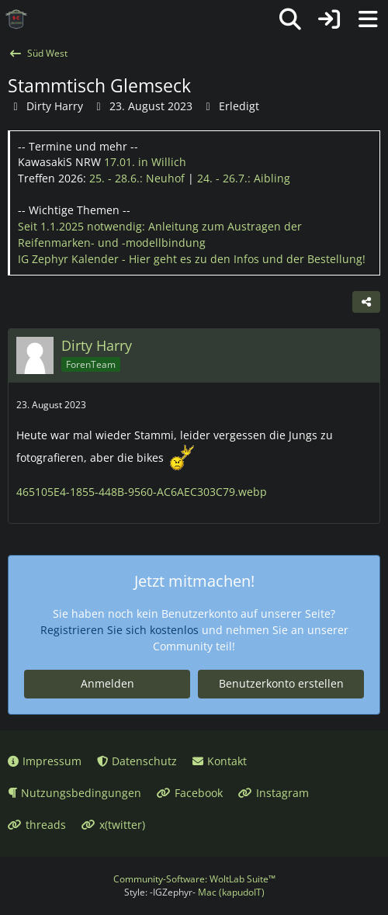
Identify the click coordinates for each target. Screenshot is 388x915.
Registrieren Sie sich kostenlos (119, 629)
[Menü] (367, 19)
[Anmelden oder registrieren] (329, 19)
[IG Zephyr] (16, 19)
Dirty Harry (54, 106)
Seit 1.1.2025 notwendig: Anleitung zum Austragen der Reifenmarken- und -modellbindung (160, 234)
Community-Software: (194, 879)
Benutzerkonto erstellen (281, 683)
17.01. (145, 161)
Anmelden (107, 683)
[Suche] (290, 19)
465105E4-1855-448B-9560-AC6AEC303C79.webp (141, 491)
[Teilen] (366, 302)
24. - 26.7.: (243, 178)
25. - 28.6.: (137, 178)
